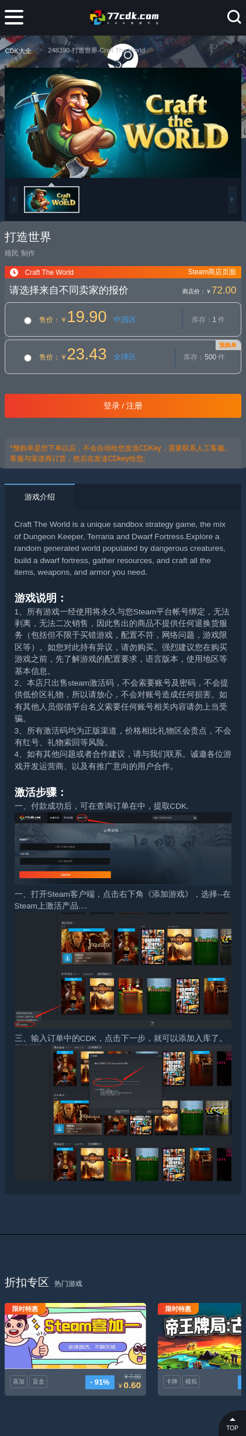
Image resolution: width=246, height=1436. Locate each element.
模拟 (162, 1368)
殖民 (12, 253)
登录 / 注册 (123, 405)
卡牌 (142, 1368)
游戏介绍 (40, 496)
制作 (28, 253)
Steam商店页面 (212, 272)
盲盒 (38, 1368)
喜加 (19, 1368)
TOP (232, 1423)
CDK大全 (18, 50)
